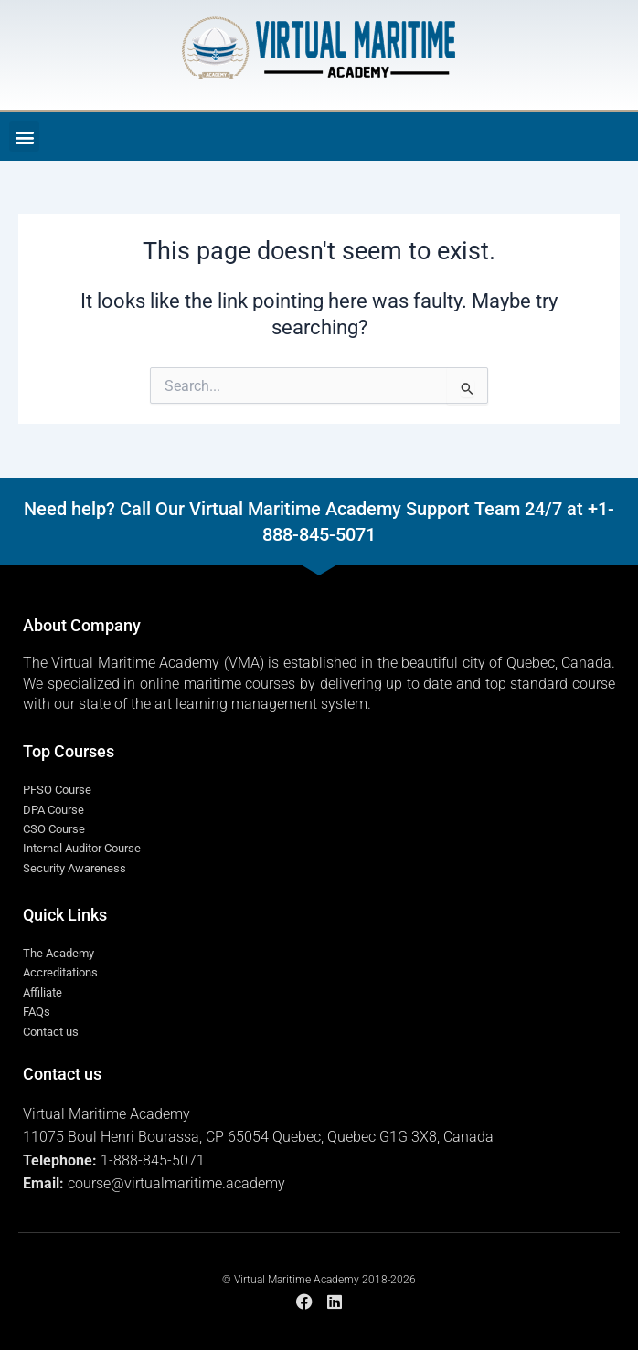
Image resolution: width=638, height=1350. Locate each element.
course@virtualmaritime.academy (176, 1183)
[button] (24, 136)
